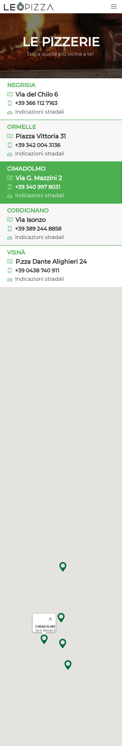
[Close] (50, 619)
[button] (67, 665)
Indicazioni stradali (39, 112)
